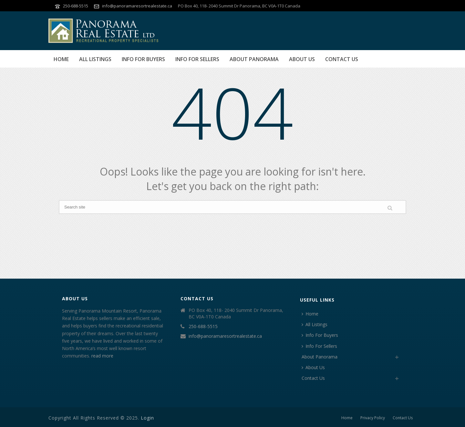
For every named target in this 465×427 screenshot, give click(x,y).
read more (102, 356)
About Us (302, 59)
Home (61, 59)
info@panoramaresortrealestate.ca (137, 6)
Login (147, 418)
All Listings (95, 59)
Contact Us (341, 59)
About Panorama (254, 59)
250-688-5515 (75, 6)
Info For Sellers (197, 59)
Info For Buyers (143, 59)
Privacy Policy (372, 418)
